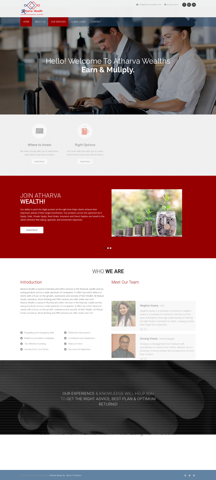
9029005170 (171, 4)
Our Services (58, 22)
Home (26, 22)
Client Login (78, 22)
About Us (40, 22)
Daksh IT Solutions (73, 475)
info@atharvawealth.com (149, 4)
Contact (96, 22)
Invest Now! (31, 230)
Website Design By (57, 475)
